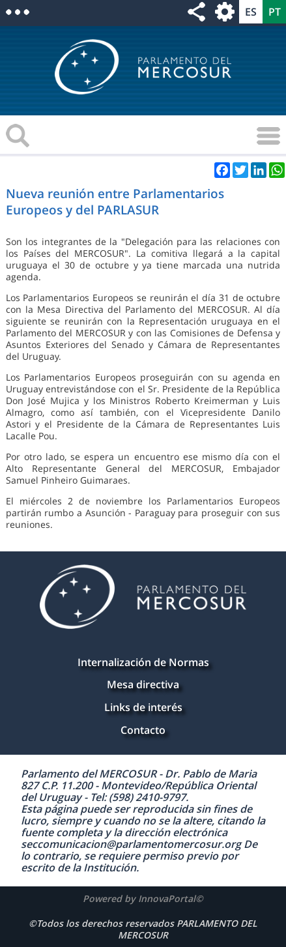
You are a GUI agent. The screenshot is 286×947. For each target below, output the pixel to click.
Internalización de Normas (143, 662)
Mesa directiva (143, 684)
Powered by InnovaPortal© (143, 898)
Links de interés (143, 707)
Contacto (143, 730)
